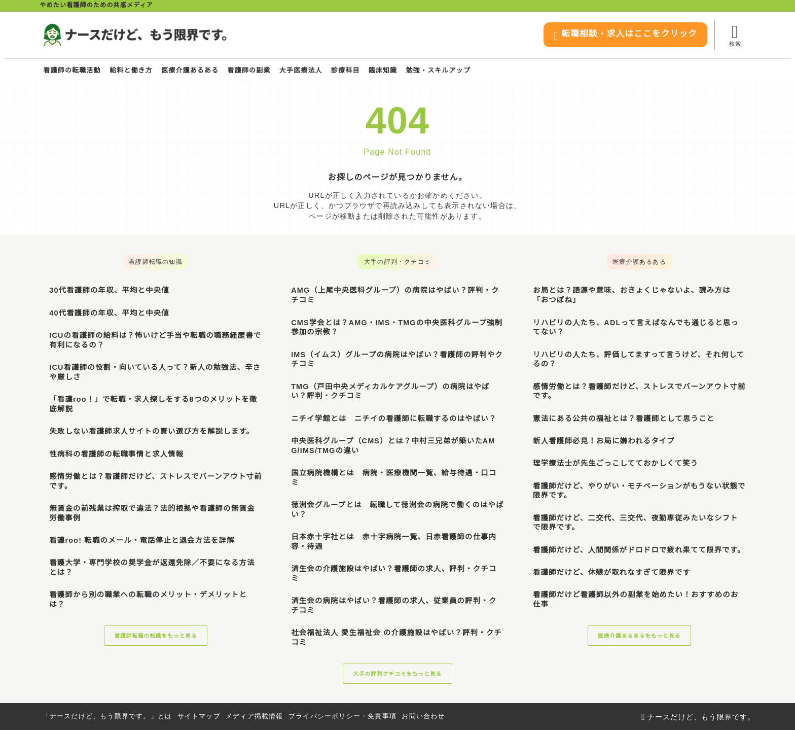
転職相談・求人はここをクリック (613, 36)
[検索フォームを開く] (734, 35)
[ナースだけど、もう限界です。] (135, 35)
